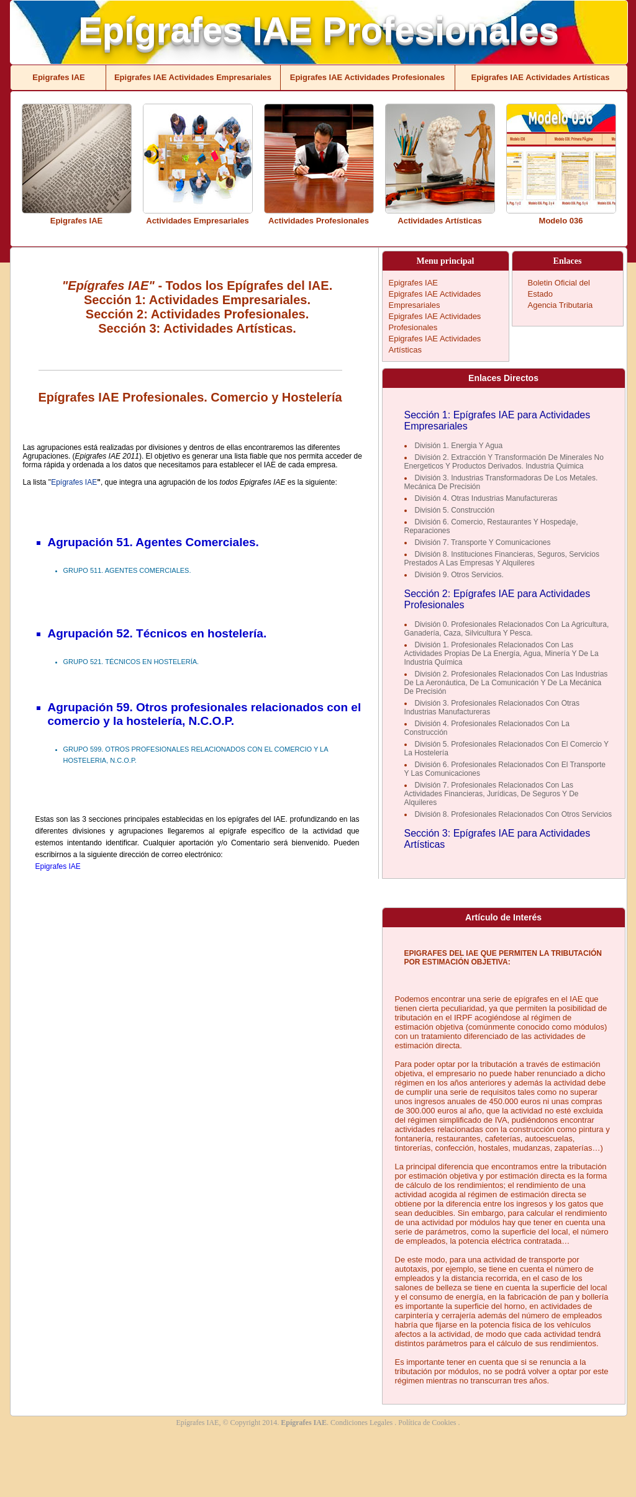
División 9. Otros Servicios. (459, 574)
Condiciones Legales (362, 1422)
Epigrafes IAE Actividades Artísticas (540, 77)
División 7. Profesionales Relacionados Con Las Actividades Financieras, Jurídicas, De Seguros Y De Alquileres (491, 794)
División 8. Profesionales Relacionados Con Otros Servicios (513, 814)
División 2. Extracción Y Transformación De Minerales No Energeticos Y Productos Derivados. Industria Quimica (504, 461)
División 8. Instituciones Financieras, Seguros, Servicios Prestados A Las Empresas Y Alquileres (501, 558)
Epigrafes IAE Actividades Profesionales (367, 77)
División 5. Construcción (455, 510)
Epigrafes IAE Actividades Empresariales (192, 77)
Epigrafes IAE (58, 77)
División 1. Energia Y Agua (459, 445)
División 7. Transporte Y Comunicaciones (483, 542)
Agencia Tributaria (560, 305)
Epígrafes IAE (74, 482)
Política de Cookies (428, 1422)
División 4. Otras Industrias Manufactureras (486, 498)
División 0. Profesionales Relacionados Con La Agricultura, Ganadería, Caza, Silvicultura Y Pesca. (506, 628)
